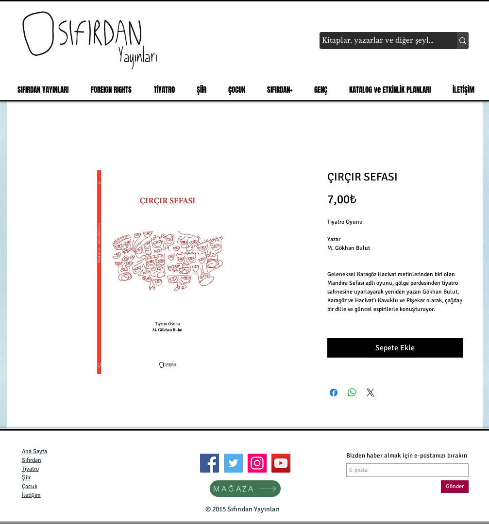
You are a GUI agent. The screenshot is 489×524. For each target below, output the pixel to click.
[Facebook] (209, 463)
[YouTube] (280, 463)
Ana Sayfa (34, 451)
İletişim (31, 495)
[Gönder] (455, 486)
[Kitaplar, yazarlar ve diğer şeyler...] (379, 40)
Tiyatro (30, 469)
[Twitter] (233, 463)
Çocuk (29, 486)
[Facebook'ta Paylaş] (333, 392)
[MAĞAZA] (245, 488)
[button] (40, 89)
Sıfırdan (31, 460)
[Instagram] (257, 463)
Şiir (26, 477)
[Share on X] (370, 392)
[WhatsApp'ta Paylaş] (352, 392)
